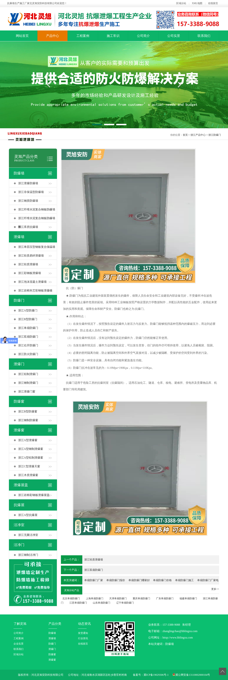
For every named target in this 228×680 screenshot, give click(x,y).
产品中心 (52, 36)
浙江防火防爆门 (28, 354)
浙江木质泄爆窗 (28, 475)
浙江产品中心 (198, 135)
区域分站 (181, 3)
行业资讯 (83, 638)
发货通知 (83, 633)
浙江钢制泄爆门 (28, 382)
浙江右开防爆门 (28, 345)
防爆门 (19, 300)
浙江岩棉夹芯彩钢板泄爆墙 (35, 290)
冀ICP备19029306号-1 (156, 674)
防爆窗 (19, 401)
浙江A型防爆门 (27, 310)
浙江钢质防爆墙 (28, 200)
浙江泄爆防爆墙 (28, 183)
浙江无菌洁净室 (28, 534)
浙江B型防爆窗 (27, 411)
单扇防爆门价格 (162, 580)
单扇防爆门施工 (184, 580)
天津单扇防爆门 (118, 598)
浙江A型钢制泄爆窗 (30, 448)
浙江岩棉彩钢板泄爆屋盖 (34, 495)
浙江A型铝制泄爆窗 (30, 457)
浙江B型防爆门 (27, 319)
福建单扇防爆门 (188, 598)
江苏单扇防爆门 (78, 602)
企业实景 (19, 643)
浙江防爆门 (214, 135)
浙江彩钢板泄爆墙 (29, 273)
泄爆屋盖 (21, 485)
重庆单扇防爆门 (141, 598)
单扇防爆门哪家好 (139, 580)
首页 (185, 135)
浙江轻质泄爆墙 (28, 264)
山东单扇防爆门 (101, 602)
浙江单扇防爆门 (28, 327)
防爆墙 (19, 173)
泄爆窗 (19, 430)
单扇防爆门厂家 (93, 580)
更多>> (215, 589)
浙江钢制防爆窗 (28, 420)
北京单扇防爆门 (71, 598)
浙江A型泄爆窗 (27, 440)
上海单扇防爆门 (94, 598)
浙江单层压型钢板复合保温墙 (36, 246)
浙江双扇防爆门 (28, 336)
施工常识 (113, 36)
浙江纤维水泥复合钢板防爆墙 (36, 209)
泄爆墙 (19, 237)
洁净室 (19, 525)
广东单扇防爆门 (164, 598)
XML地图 (197, 3)
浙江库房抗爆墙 (28, 226)
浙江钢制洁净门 (28, 554)
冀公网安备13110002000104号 (192, 674)
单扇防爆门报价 (115, 580)
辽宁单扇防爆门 (125, 602)
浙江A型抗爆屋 (27, 514)
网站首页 (22, 36)
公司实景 (173, 36)
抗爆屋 (19, 505)
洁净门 (19, 545)
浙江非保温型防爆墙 (31, 191)
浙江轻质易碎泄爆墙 (31, 255)
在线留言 (213, 3)
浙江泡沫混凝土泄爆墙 (32, 281)
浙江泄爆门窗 (26, 391)
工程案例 (82, 36)
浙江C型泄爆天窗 (29, 466)
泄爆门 (19, 364)
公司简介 (143, 36)
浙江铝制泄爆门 (28, 374)
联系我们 (204, 36)
